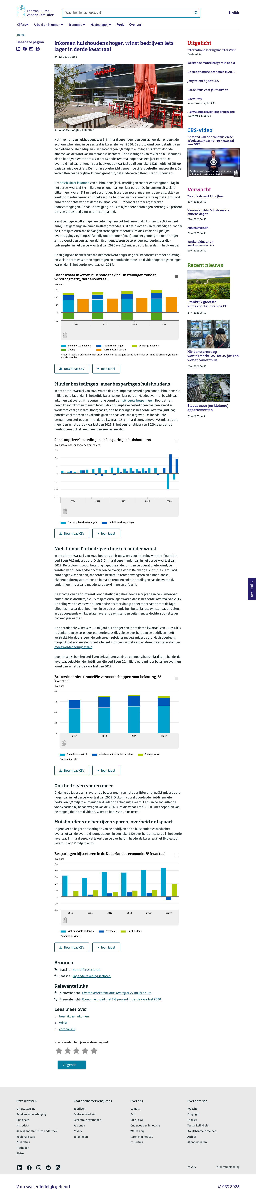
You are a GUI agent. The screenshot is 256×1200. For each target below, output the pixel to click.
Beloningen (80, 1137)
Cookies (192, 1120)
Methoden (22, 1148)
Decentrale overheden (87, 1120)
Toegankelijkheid (198, 1125)
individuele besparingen (137, 400)
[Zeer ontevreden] (58, 1050)
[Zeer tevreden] (94, 1050)
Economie (75, 25)
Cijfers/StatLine (25, 1109)
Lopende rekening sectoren (92, 976)
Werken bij (137, 1131)
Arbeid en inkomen (47, 25)
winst (63, 1023)
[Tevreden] (85, 1050)
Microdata (22, 1125)
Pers (133, 1114)
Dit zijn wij (137, 1120)
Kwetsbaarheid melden (201, 1131)
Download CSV (71, 369)
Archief (191, 1137)
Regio (120, 24)
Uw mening (252, 589)
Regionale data (25, 1137)
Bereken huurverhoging (31, 1114)
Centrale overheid (84, 1114)
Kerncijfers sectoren (86, 970)
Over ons (135, 24)
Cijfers (21, 25)
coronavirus (67, 1029)
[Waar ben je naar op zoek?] (131, 13)
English (234, 12)
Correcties (136, 1142)
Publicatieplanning (228, 1167)
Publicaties (23, 1142)
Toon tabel (106, 369)
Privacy (77, 1131)
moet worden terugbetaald (73, 647)
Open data (22, 1120)
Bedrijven (79, 1109)
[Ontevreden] (67, 1050)
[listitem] (18, 48)
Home (21, 35)
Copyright (193, 1114)
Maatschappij (99, 25)
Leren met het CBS (141, 1137)
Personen (79, 1125)
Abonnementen (197, 1142)
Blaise (20, 1153)
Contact (135, 1109)
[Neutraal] (76, 1050)
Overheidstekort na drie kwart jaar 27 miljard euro (116, 993)
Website (192, 1109)
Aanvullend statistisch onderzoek (36, 1131)
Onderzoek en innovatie (145, 1125)
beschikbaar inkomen (74, 183)
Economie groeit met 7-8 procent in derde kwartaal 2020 (121, 999)
